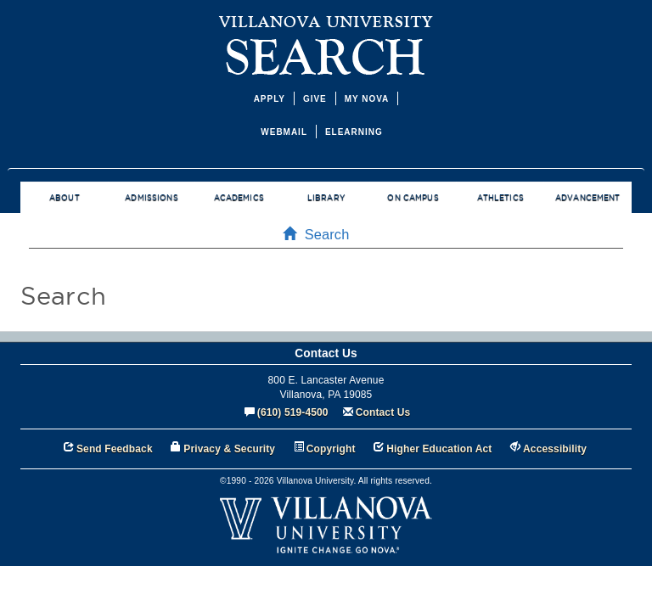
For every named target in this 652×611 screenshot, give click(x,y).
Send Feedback (114, 449)
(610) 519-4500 (293, 412)
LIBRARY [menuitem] (326, 197)
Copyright (331, 449)
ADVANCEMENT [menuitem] (588, 197)
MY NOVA (367, 99)
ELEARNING (354, 132)
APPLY (269, 99)
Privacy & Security (229, 449)
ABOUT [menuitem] (64, 197)
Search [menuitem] (321, 234)
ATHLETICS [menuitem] (500, 197)
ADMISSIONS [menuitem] (151, 197)
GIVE (315, 99)
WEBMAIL (284, 132)
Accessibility (555, 449)
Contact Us (383, 412)
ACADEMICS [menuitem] (239, 197)
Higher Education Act (439, 449)
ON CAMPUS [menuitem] (412, 197)
